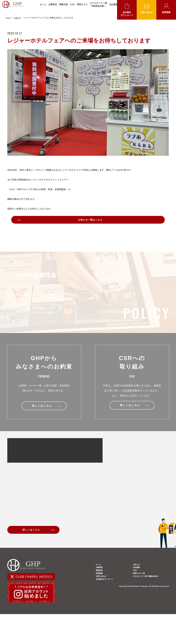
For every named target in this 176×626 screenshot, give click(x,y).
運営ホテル (80, 7)
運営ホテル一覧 (141, 591)
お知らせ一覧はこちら (90, 221)
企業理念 (50, 7)
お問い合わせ (146, 12)
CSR (70, 7)
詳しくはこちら (34, 534)
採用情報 (166, 12)
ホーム (41, 7)
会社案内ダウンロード (127, 13)
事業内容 (61, 7)
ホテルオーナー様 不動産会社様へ (150, 598)
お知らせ (19, 18)
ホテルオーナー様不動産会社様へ (96, 7)
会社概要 (111, 7)
